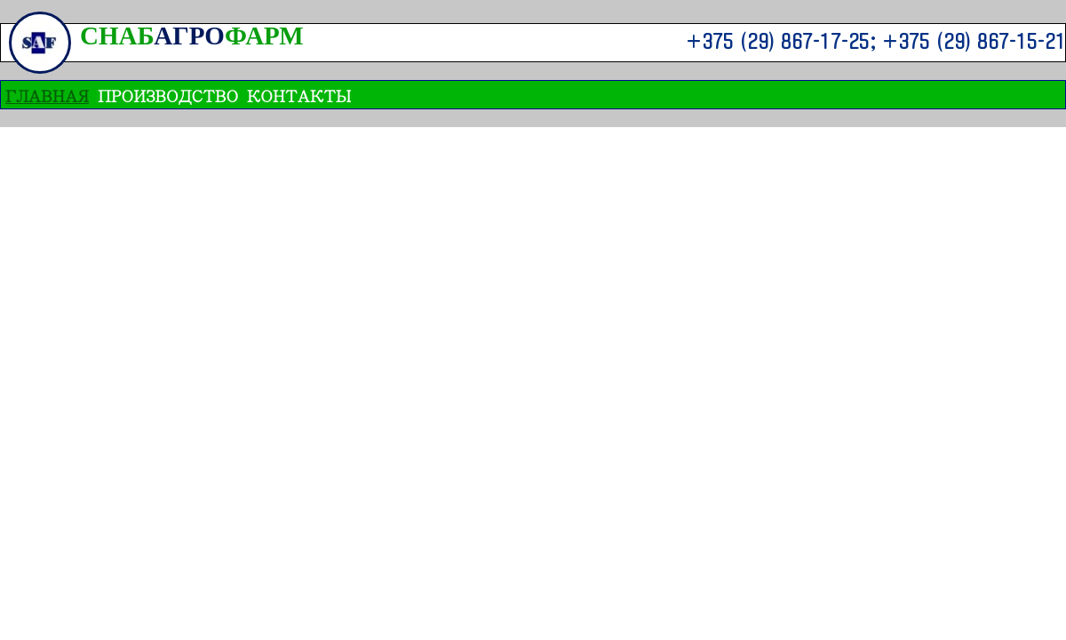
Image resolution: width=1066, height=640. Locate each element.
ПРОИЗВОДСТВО (168, 95)
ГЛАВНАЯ (47, 95)
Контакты (299, 95)
